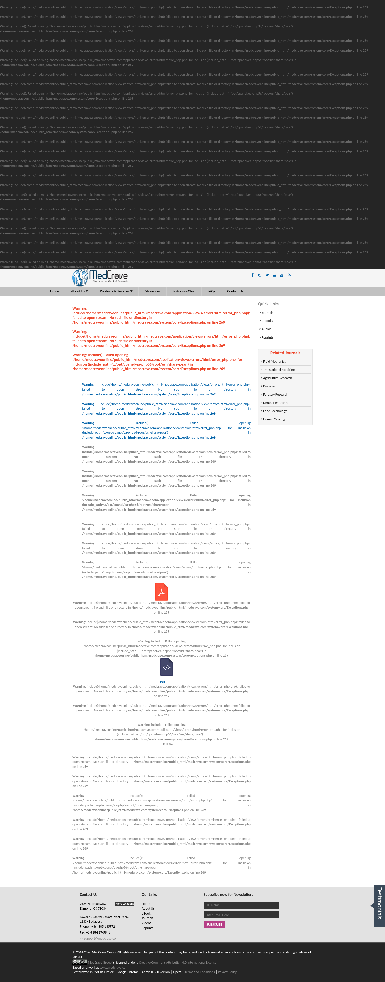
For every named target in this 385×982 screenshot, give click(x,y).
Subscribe (214, 924)
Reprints (267, 337)
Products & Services (116, 291)
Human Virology (274, 419)
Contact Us (235, 291)
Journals (267, 313)
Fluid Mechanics (274, 361)
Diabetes (269, 386)
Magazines (153, 291)
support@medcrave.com (101, 938)
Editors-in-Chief (184, 291)
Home (54, 291)
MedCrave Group (100, 962)
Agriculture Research (277, 378)
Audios (266, 329)
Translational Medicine (279, 370)
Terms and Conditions (200, 972)
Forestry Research (275, 395)
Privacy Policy (227, 972)
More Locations (125, 903)
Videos (146, 923)
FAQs (211, 291)
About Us (79, 291)
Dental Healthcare (275, 403)
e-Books (267, 321)
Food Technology (275, 411)
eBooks (147, 913)
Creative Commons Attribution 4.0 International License (178, 962)
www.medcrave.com (114, 967)
